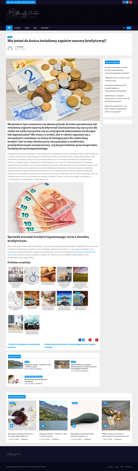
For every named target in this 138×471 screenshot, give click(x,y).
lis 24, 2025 (29, 383)
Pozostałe (45, 28)
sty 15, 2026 (14, 439)
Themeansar (42, 467)
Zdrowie (18, 28)
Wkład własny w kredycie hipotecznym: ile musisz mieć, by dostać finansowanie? (83, 367)
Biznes (12, 403)
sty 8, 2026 (29, 369)
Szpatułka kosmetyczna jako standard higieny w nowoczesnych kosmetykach (116, 88)
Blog (35, 28)
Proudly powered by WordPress (16, 467)
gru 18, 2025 (76, 439)
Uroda (27, 28)
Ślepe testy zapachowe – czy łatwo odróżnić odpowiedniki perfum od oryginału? (116, 109)
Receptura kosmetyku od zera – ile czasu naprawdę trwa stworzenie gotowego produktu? (117, 70)
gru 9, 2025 (75, 371)
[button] (124, 28)
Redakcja (20, 47)
